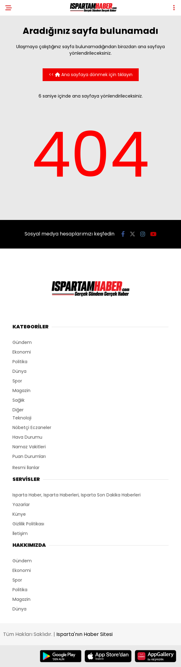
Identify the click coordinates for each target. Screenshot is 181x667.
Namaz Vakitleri (29, 447)
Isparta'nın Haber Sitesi (84, 634)
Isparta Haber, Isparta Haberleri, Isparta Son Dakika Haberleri (76, 495)
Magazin (21, 390)
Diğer (18, 410)
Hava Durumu (27, 437)
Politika (19, 362)
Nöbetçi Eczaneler (31, 427)
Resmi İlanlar (25, 467)
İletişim (20, 533)
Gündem (22, 342)
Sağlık (18, 400)
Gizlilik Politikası (28, 524)
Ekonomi (21, 352)
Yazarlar (21, 504)
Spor (17, 381)
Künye (19, 514)
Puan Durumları (29, 456)
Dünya (19, 371)
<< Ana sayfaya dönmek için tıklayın (90, 74)
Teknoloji (21, 418)
